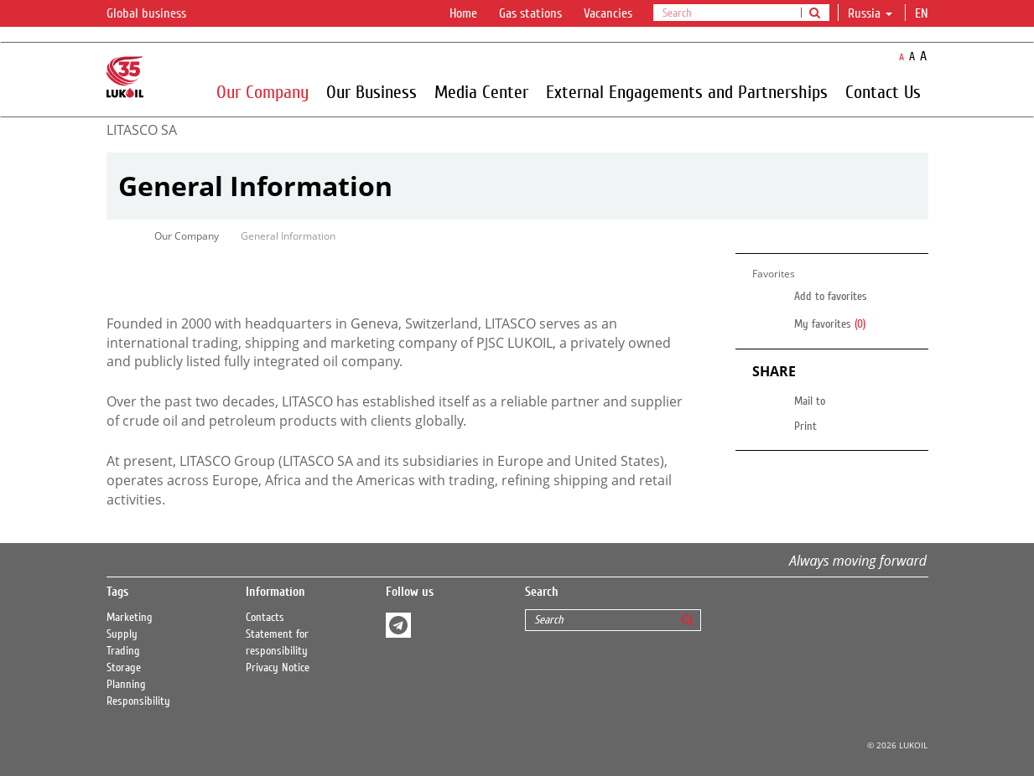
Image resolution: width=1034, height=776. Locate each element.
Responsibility (138, 701)
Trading (123, 651)
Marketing (130, 617)
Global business (156, 14)
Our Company (262, 91)
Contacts (265, 617)
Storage (124, 668)
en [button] (923, 13)
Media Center (481, 91)
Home (463, 13)
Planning (126, 684)
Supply (122, 634)
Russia (870, 13)
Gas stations (530, 13)
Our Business (371, 91)
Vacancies (608, 13)
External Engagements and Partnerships (687, 91)
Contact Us (883, 91)
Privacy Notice (277, 668)
